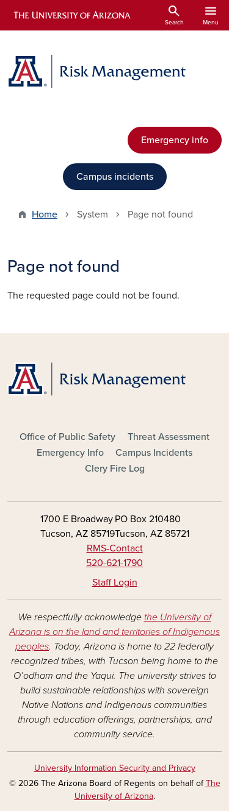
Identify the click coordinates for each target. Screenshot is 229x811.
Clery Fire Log (115, 468)
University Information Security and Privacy (114, 768)
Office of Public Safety (67, 437)
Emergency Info (70, 453)
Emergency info (174, 140)
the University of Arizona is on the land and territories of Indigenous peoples (114, 632)
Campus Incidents (153, 453)
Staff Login (114, 582)
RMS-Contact (115, 548)
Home (44, 214)
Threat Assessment (168, 437)
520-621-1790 (114, 563)
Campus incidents (114, 177)
